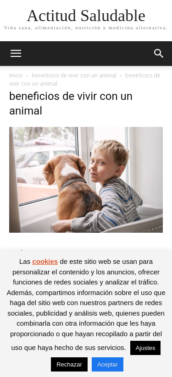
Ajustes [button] (145, 347)
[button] (15, 53)
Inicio (16, 75)
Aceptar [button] (107, 364)
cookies (45, 261)
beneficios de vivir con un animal (74, 75)
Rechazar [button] (69, 364)
